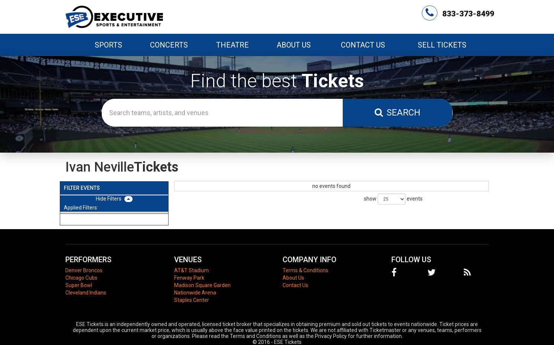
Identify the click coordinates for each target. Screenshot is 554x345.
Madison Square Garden (202, 285)
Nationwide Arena (195, 293)
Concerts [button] (169, 44)
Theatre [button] (232, 44)
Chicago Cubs (81, 278)
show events (393, 199)
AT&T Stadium (191, 270)
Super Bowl (78, 285)
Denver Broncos (83, 270)
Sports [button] (108, 44)
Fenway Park (189, 278)
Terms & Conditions (305, 270)
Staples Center (191, 300)
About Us (294, 44)
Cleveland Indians (85, 293)
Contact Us (363, 44)
